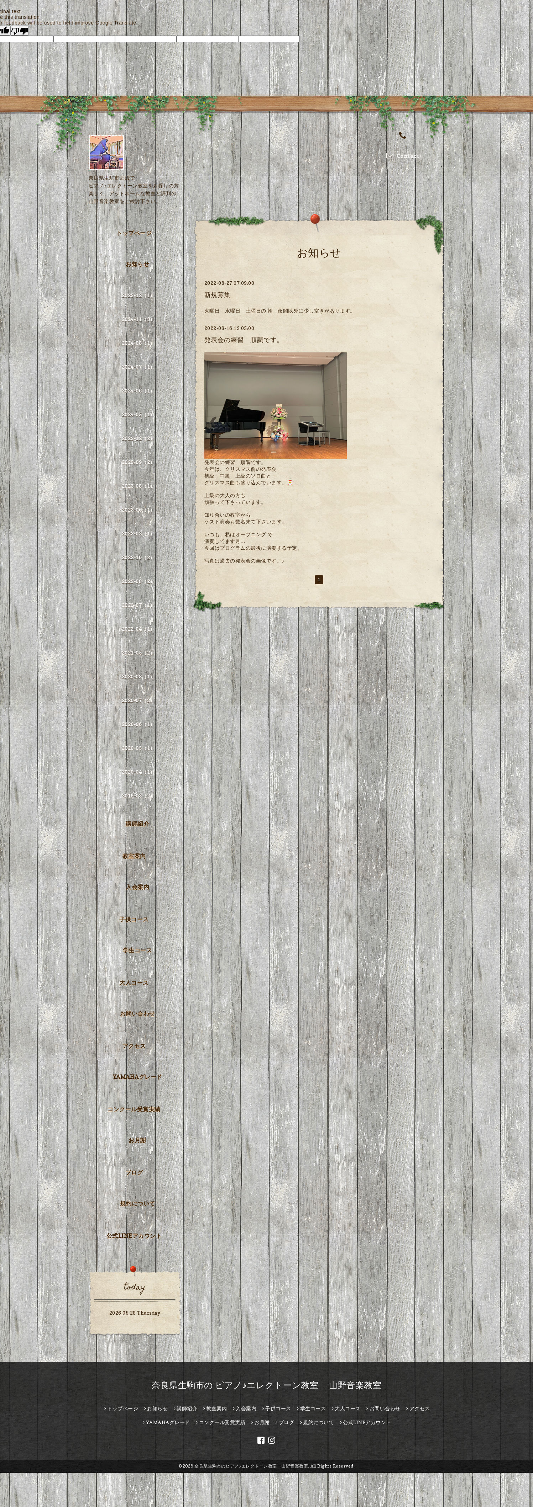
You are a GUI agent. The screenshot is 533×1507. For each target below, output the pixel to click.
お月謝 (137, 1140)
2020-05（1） (138, 748)
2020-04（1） (138, 772)
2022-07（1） (138, 605)
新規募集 (217, 294)
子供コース (134, 919)
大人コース (134, 982)
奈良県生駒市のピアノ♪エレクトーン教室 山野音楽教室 (251, 1466)
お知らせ (137, 263)
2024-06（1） (138, 391)
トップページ (134, 232)
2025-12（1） (138, 295)
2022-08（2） (138, 581)
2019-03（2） (138, 796)
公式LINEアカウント (134, 1235)
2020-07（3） (138, 700)
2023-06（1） (138, 510)
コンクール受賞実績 (134, 1109)
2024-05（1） (138, 414)
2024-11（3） (138, 319)
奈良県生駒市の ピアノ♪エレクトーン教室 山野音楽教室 (266, 1385)
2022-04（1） (138, 629)
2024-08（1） (138, 343)
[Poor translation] (19, 31)
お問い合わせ (137, 1013)
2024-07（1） (138, 367)
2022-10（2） (138, 557)
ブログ (134, 1172)
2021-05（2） (138, 653)
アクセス (134, 1045)
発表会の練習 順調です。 (243, 340)
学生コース (137, 950)
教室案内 (134, 855)
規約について (137, 1203)
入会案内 (137, 886)
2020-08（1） (138, 676)
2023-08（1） (138, 486)
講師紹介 (137, 823)
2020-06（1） (138, 724)
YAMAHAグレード (137, 1076)
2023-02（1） (138, 534)
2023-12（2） (138, 438)
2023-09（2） (138, 462)
